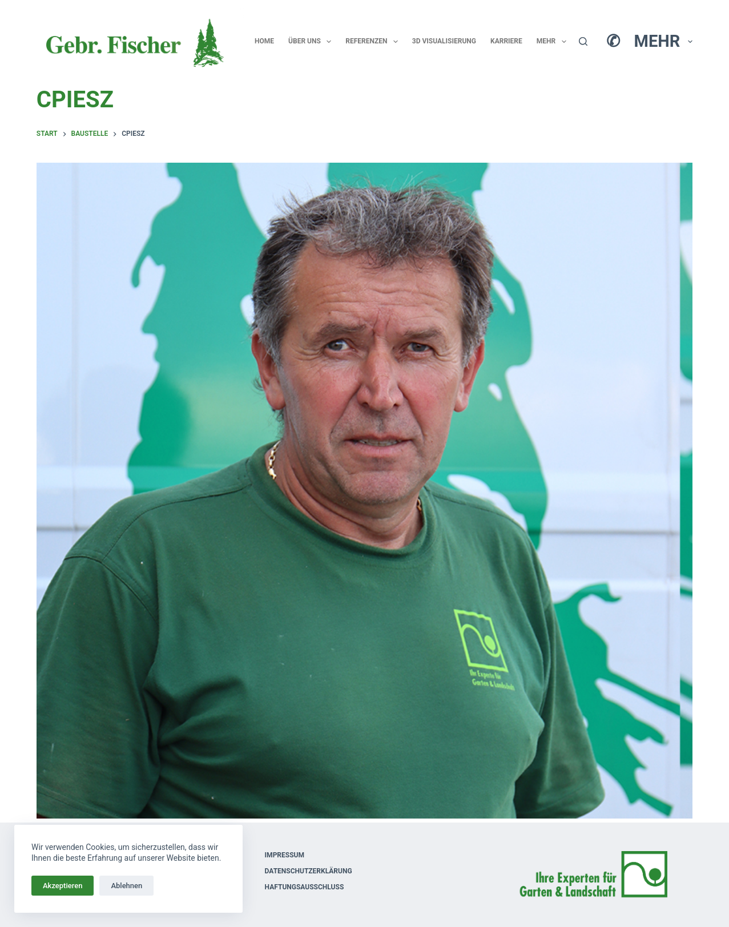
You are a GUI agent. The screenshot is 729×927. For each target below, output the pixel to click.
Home (264, 41)
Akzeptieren (62, 885)
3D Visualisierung (444, 41)
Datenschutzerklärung (308, 871)
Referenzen (373, 42)
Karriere (506, 41)
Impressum (284, 855)
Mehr (554, 42)
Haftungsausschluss (304, 887)
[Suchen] (583, 41)
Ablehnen (126, 885)
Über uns (312, 42)
